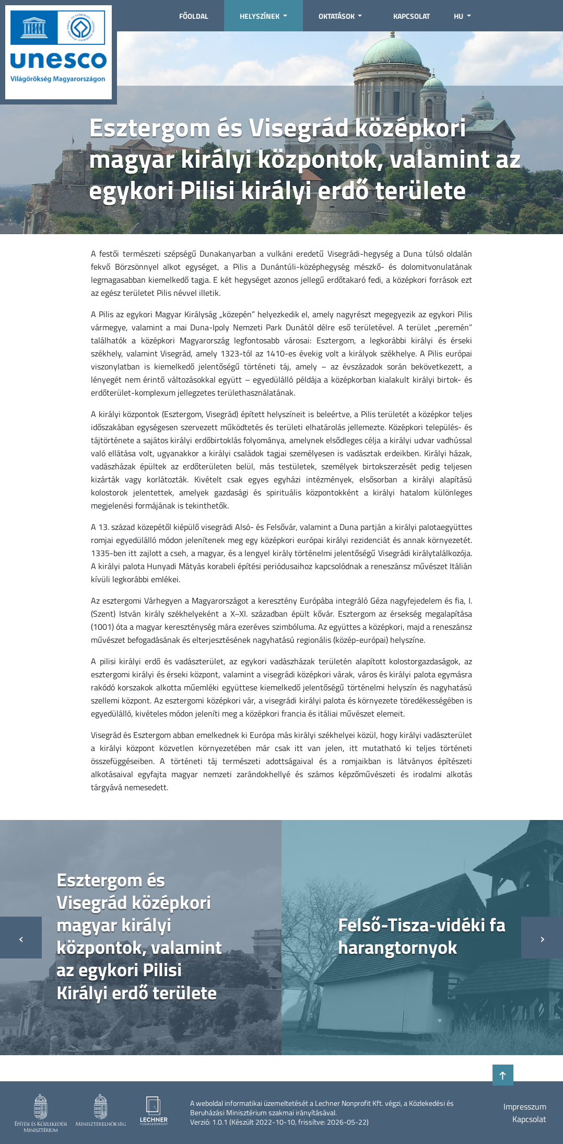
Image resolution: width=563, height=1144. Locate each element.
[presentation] (21, 937)
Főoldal (193, 15)
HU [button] (459, 15)
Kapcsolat (411, 15)
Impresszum (524, 1106)
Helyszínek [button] (260, 15)
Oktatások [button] (337, 15)
